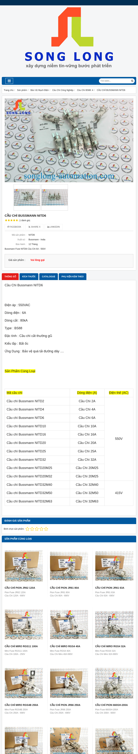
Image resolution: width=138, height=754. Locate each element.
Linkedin (53, 227)
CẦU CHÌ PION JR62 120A (20, 587)
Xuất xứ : (21, 239)
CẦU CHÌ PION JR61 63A (109, 587)
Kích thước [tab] (29, 276)
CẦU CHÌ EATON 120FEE (64, 725)
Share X (34, 227)
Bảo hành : (21, 244)
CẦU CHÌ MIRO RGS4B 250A (21, 705)
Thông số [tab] (10, 276)
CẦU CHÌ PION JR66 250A (65, 705)
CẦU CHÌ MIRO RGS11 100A (21, 646)
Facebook (14, 227)
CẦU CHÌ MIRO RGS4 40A (65, 646)
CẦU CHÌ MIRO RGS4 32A (110, 646)
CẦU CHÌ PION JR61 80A (64, 587)
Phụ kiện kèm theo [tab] (72, 276)
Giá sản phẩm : (16, 260)
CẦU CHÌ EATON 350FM (109, 725)
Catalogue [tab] (48, 276)
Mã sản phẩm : (19, 235)
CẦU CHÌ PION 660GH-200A (111, 705)
